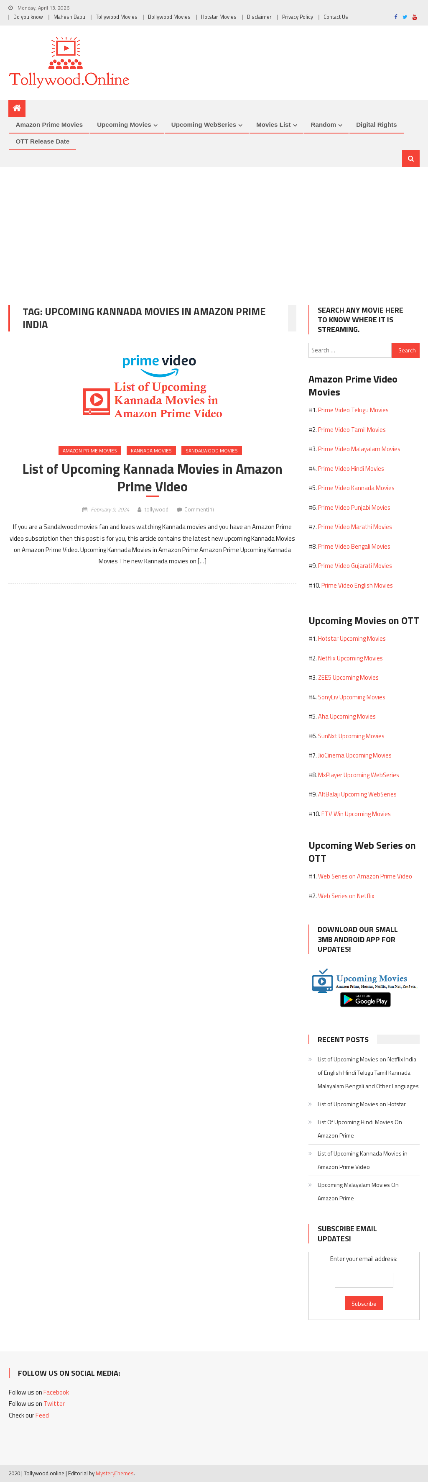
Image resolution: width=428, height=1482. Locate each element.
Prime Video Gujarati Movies (355, 565)
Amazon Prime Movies (49, 124)
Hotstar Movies (219, 17)
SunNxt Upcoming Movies (351, 736)
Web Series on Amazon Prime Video (365, 876)
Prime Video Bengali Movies (354, 546)
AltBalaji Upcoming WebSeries (357, 794)
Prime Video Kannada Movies (356, 488)
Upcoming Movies (124, 124)
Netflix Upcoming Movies (350, 658)
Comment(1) (199, 509)
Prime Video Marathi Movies (355, 527)
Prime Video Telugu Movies (353, 410)
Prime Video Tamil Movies (352, 429)
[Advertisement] (214, 229)
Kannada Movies (151, 451)
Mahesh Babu (69, 17)
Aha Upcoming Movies (347, 716)
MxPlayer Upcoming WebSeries (358, 775)
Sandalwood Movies (212, 451)
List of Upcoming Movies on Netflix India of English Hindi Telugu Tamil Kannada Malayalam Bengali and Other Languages (368, 1072)
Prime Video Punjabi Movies (354, 507)
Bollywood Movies (169, 17)
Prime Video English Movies (357, 585)
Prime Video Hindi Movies (351, 468)
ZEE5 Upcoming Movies (348, 677)
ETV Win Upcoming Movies (356, 814)
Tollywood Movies (117, 17)
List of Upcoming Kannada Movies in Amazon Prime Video (153, 477)
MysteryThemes (115, 1473)
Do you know (28, 17)
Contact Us (336, 17)
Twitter (54, 1403)
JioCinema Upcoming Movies (355, 755)
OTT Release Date (42, 141)
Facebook (56, 1392)
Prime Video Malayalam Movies (359, 449)
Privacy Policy (297, 17)
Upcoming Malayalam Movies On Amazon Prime (358, 1191)
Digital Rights (376, 124)
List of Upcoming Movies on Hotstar (362, 1103)
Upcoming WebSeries (203, 124)
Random (323, 124)
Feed (42, 1415)
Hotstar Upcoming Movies (352, 638)
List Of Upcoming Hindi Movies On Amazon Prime (360, 1128)
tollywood (156, 509)
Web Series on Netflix (346, 896)
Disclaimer (259, 17)
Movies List (273, 124)
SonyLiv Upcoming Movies (351, 697)
